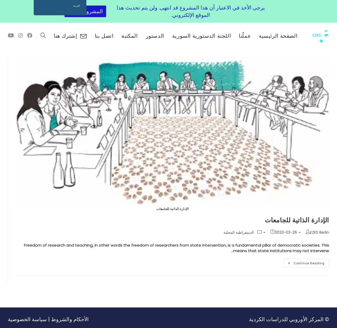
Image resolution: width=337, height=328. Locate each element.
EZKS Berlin (319, 232)
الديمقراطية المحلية (239, 232)
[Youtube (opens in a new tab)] (11, 35)
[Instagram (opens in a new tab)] (20, 35)
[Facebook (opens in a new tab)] (29, 35)
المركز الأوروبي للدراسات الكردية (286, 319)
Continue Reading (304, 262)
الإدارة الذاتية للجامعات (297, 220)
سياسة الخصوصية (27, 319)
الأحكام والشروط (70, 319)
